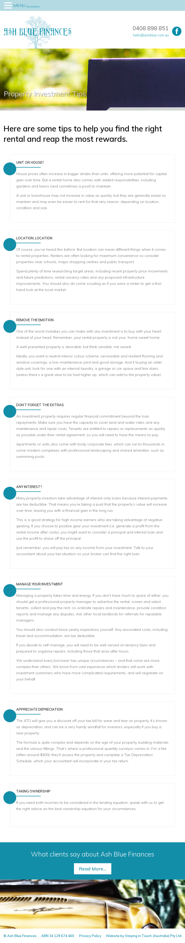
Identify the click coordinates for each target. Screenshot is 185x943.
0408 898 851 (151, 28)
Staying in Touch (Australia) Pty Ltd (153, 936)
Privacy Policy (90, 936)
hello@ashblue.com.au (151, 35)
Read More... (92, 869)
